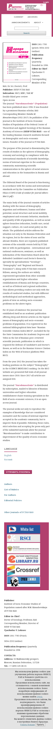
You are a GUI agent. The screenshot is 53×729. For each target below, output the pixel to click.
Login (46, 2)
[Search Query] (26, 28)
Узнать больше (27, 724)
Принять (40, 725)
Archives (33, 17)
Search (26, 33)
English (7, 455)
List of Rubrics (11, 489)
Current (18, 17)
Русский (8, 459)
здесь (39, 696)
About (38, 22)
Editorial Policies (13, 500)
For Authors (10, 495)
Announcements (21, 22)
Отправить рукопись (18, 472)
